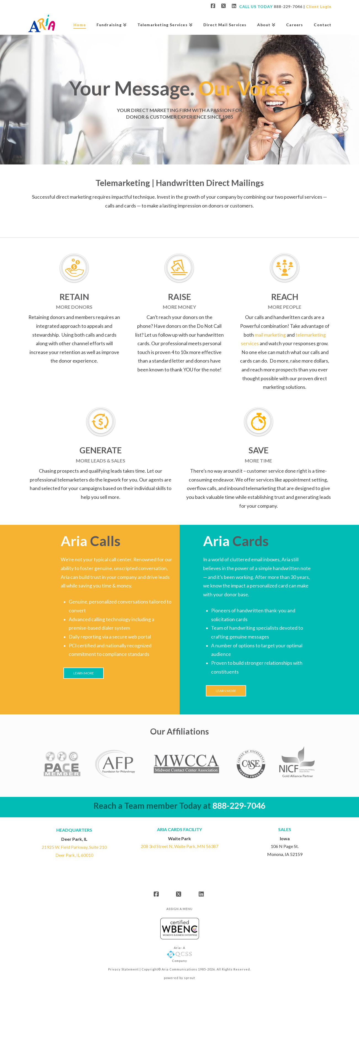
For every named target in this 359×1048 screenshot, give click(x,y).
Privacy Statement (123, 969)
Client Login (318, 6)
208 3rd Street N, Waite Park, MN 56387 (179, 846)
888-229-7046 (288, 6)
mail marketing (270, 335)
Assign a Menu (179, 909)
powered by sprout (179, 978)
